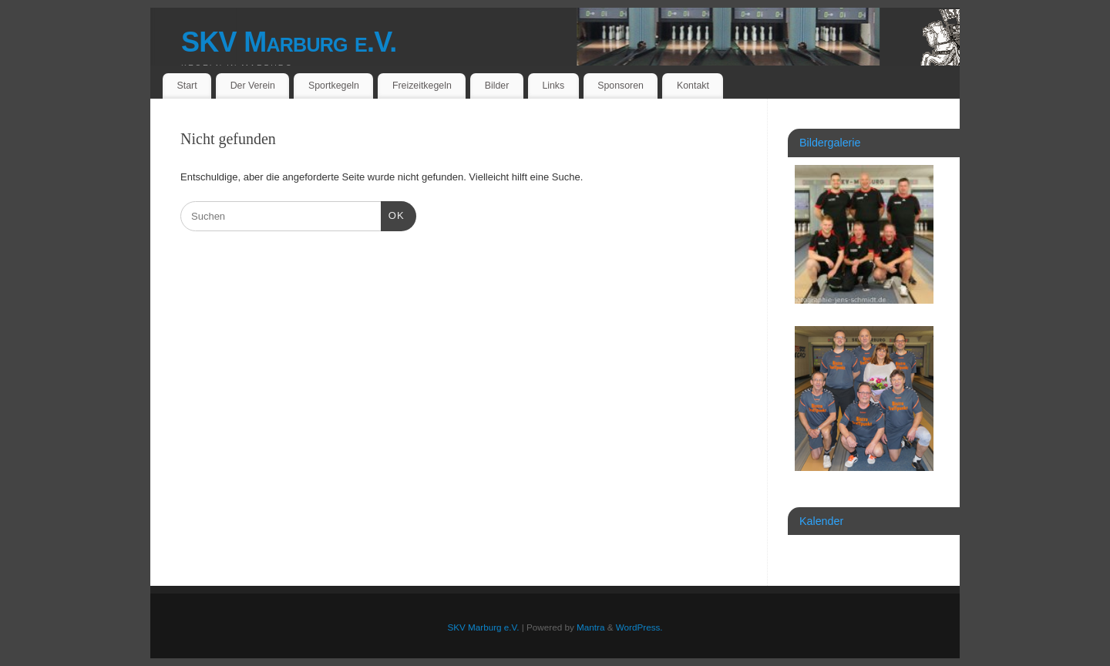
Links (553, 85)
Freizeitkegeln (422, 85)
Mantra (590, 627)
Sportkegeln (333, 85)
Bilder (497, 85)
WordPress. (639, 627)
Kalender (821, 521)
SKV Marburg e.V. (289, 42)
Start (187, 85)
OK (393, 214)
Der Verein (252, 85)
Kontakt (693, 85)
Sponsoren (620, 85)
